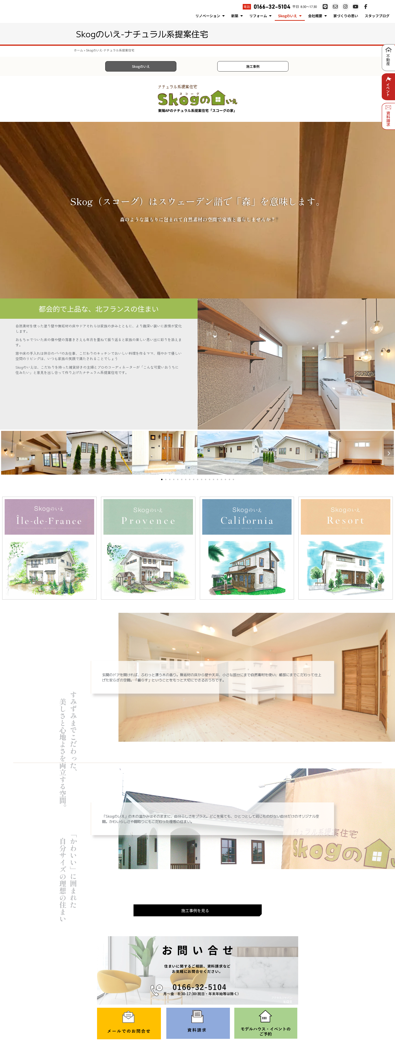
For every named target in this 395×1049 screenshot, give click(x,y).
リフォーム (260, 16)
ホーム (78, 50)
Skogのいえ (289, 16)
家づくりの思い (345, 15)
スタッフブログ (377, 15)
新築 (237, 16)
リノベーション (210, 16)
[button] (6, 454)
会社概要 (317, 16)
